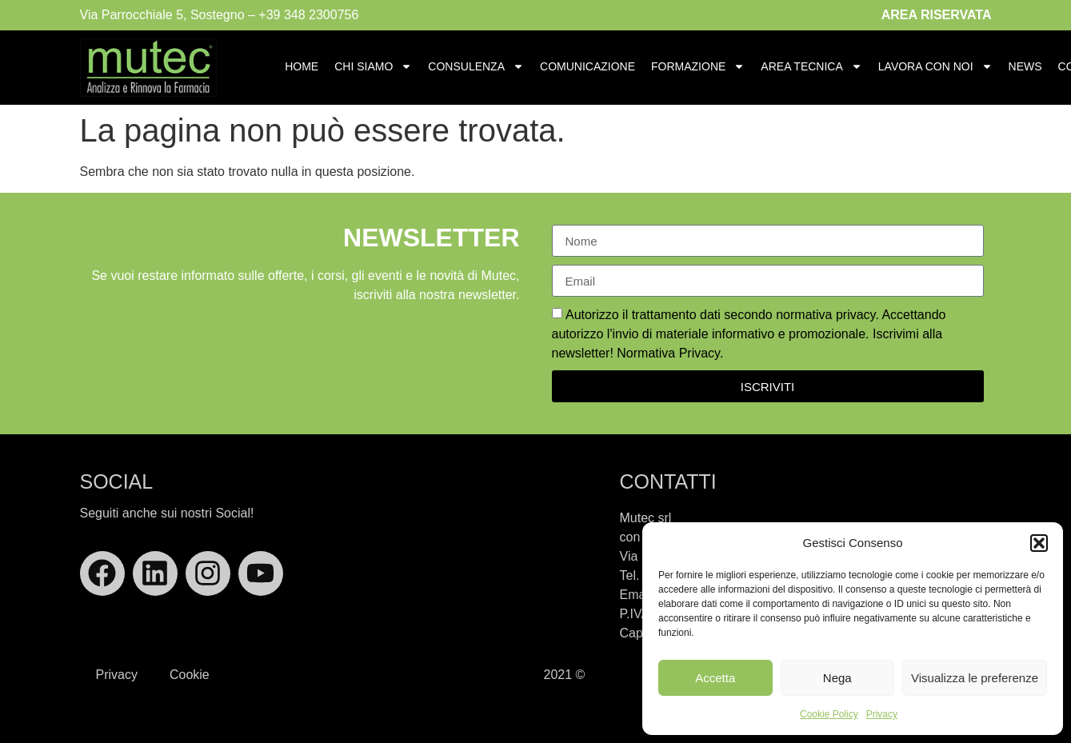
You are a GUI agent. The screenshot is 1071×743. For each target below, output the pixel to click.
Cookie (190, 674)
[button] (1039, 543)
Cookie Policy (829, 714)
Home (301, 66)
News (1025, 66)
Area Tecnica (811, 66)
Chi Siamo (373, 66)
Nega (837, 678)
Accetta (715, 678)
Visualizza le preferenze (974, 678)
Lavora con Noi (935, 66)
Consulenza (476, 66)
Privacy (881, 714)
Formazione (698, 66)
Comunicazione (587, 66)
